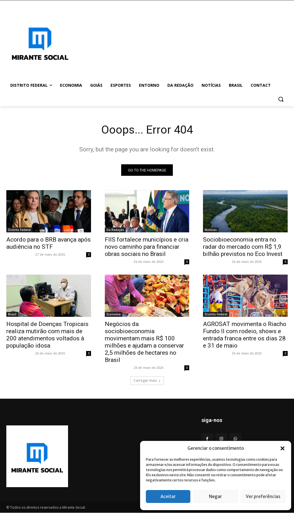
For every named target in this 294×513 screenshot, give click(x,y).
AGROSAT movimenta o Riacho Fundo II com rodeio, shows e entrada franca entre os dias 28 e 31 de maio (244, 335)
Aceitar (168, 496)
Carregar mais (147, 380)
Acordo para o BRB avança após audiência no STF (48, 244)
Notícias (211, 230)
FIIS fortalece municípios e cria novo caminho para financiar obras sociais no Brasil (146, 247)
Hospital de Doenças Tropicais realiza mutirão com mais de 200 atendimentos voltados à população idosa (47, 335)
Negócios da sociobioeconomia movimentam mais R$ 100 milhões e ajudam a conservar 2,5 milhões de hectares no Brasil (144, 342)
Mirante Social (18, 255)
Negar (215, 496)
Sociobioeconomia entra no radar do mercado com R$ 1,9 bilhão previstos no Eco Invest (245, 247)
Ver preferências (263, 496)
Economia (114, 315)
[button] (282, 448)
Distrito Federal (19, 230)
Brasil (12, 315)
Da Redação (115, 230)
